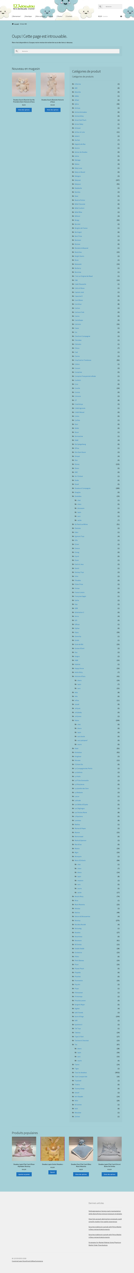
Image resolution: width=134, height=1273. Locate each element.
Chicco (77, 348)
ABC (76, 88)
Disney (77, 464)
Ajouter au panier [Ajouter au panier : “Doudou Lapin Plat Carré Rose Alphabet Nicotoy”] (24, 1174)
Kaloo (77, 720)
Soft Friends (79, 1012)
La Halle (78, 776)
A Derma (78, 84)
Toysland (78, 1081)
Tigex (77, 1069)
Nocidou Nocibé (80, 924)
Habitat (77, 664)
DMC (76, 472)
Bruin (77, 260)
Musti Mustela (80, 904)
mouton (80, 880)
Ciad (76, 352)
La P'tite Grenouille (82, 780)
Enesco (77, 548)
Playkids (78, 972)
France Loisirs (79, 592)
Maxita (77, 848)
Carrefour (78, 304)
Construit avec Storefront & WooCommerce (27, 1261)
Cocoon (77, 368)
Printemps (78, 996)
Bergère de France (81, 228)
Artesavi (78, 128)
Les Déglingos (80, 808)
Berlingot (78, 232)
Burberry (78, 268)
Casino (77, 316)
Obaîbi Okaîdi (79, 948)
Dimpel (77, 456)
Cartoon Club (79, 312)
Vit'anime (78, 1105)
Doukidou (78, 496)
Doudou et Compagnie (82, 488)
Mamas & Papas (80, 828)
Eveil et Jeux (79, 564)
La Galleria (78, 772)
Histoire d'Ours (80, 676)
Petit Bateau (79, 960)
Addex (77, 96)
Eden (76, 532)
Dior (76, 460)
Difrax (77, 448)
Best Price (78, 236)
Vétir (76, 1101)
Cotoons (78, 396)
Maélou (77, 824)
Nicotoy (77, 920)
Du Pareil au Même (81, 524)
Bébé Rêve (78, 212)
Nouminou (78, 936)
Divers (77, 468)
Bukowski (78, 264)
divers (79, 680)
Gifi (76, 620)
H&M (76, 660)
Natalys (77, 908)
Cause (77, 328)
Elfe (76, 540)
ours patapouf (82, 740)
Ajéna (77, 104)
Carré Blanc (79, 300)
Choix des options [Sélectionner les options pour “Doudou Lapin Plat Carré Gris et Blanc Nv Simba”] (109, 1174)
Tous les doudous (81, 1072)
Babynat (78, 180)
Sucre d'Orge (79, 1016)
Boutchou (78, 252)
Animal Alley (79, 116)
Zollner (77, 1116)
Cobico (77, 364)
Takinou (77, 1032)
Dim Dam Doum (80, 452)
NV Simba (78, 944)
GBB (76, 608)
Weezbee (78, 1113)
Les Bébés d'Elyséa (81, 804)
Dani (76, 424)
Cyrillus (77, 420)
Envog (77, 552)
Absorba (78, 92)
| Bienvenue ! (16, 16)
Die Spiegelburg (80, 444)
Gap (76, 604)
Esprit (77, 556)
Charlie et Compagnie (82, 336)
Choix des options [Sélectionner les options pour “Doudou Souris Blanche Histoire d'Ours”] (52, 110)
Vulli (76, 1108)
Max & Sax (78, 844)
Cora (76, 384)
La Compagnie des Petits (83, 768)
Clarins (77, 356)
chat (79, 500)
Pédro (77, 956)
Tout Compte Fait (81, 1076)
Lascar (77, 796)
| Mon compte (40, 16)
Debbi (77, 428)
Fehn (76, 576)
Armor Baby (79, 124)
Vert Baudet (79, 1096)
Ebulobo (78, 528)
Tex (76, 1044)
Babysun (78, 184)
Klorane (77, 760)
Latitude (78, 800)
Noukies (77, 932)
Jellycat (77, 708)
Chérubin (78, 344)
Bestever (78, 240)
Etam (77, 560)
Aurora (77, 148)
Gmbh (77, 640)
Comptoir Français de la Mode (85, 376)
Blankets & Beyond (81, 248)
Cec (76, 332)
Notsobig (78, 928)
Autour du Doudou (81, 152)
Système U (78, 1024)
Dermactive (79, 436)
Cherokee (78, 340)
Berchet (77, 224)
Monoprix (78, 856)
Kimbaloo (78, 752)
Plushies (78, 976)
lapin (79, 512)
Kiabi (76, 748)
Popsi (77, 988)
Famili (77, 568)
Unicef (77, 1093)
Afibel (77, 100)
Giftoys (77, 624)
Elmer (77, 544)
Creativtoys (79, 404)
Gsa (76, 652)
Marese (77, 832)
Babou (77, 164)
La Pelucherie (79, 784)
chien (79, 504)
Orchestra (78, 952)
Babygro (78, 176)
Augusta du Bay (80, 144)
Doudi (77, 484)
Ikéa (76, 692)
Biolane (77, 244)
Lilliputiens (79, 816)
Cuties (77, 416)
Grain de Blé (79, 644)
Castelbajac (79, 320)
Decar (77, 432)
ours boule (81, 736)
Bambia (77, 192)
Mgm (76, 852)
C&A (76, 280)
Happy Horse (79, 668)
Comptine (78, 372)
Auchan (77, 140)
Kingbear (78, 756)
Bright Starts (79, 256)
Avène (77, 156)
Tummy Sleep (79, 1089)
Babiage (78, 160)
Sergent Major (80, 1005)
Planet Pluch (79, 968)
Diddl (76, 440)
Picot (77, 964)
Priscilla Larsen (80, 1000)
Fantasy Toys (79, 572)
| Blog (51, 16)
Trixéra (77, 1084)
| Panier (59, 16)
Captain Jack (79, 292)
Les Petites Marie (81, 812)
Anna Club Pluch (80, 120)
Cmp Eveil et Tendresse (83, 360)
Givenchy (78, 636)
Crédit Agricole (80, 408)
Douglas (78, 492)
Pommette (79, 980)
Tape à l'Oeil (79, 1037)
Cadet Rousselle (80, 284)
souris (79, 744)
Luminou (78, 820)
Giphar (77, 628)
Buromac (78, 272)
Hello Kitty (79, 672)
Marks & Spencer (80, 840)
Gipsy (77, 632)
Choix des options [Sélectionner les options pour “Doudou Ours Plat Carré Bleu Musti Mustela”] (81, 1174)
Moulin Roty (79, 896)
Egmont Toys (79, 536)
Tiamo (77, 1064)
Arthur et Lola (80, 132)
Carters (77, 308)
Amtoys (77, 108)
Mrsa (76, 900)
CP (76, 400)
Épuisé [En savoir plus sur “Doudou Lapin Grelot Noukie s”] (52, 1172)
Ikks (76, 696)
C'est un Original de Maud (84, 276)
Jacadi (77, 704)
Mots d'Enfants (80, 860)
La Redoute (79, 792)
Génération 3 (79, 612)
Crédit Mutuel (79, 412)
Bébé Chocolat (80, 204)
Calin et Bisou (79, 288)
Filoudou (78, 580)
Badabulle (78, 188)
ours (79, 516)
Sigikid (77, 1008)
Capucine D (78, 296)
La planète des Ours (82, 788)
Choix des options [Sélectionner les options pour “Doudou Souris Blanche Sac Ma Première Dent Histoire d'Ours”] (24, 110)
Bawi (76, 196)
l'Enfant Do (79, 764)
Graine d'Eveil (79, 648)
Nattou (77, 912)
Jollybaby (78, 712)
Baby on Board (80, 172)
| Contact (69, 16)
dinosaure (80, 508)
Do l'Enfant (79, 476)
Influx (77, 700)
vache (79, 520)
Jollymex (78, 716)
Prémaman (79, 992)
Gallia (77, 600)
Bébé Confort (79, 208)
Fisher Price (79, 584)
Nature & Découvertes (82, 916)
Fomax (77, 588)
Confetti (78, 380)
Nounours (78, 940)
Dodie (77, 480)
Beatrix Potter (80, 200)
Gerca (77, 616)
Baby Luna (78, 168)
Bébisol (77, 216)
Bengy (77, 220)
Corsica (77, 392)
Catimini (78, 324)
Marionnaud (79, 836)
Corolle (77, 388)
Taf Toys (78, 1028)
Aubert (77, 136)
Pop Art (77, 984)
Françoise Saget (80, 596)
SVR (76, 1020)
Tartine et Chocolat (82, 1040)
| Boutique (28, 16)
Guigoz (77, 656)
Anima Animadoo (81, 112)
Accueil (16, 24)
